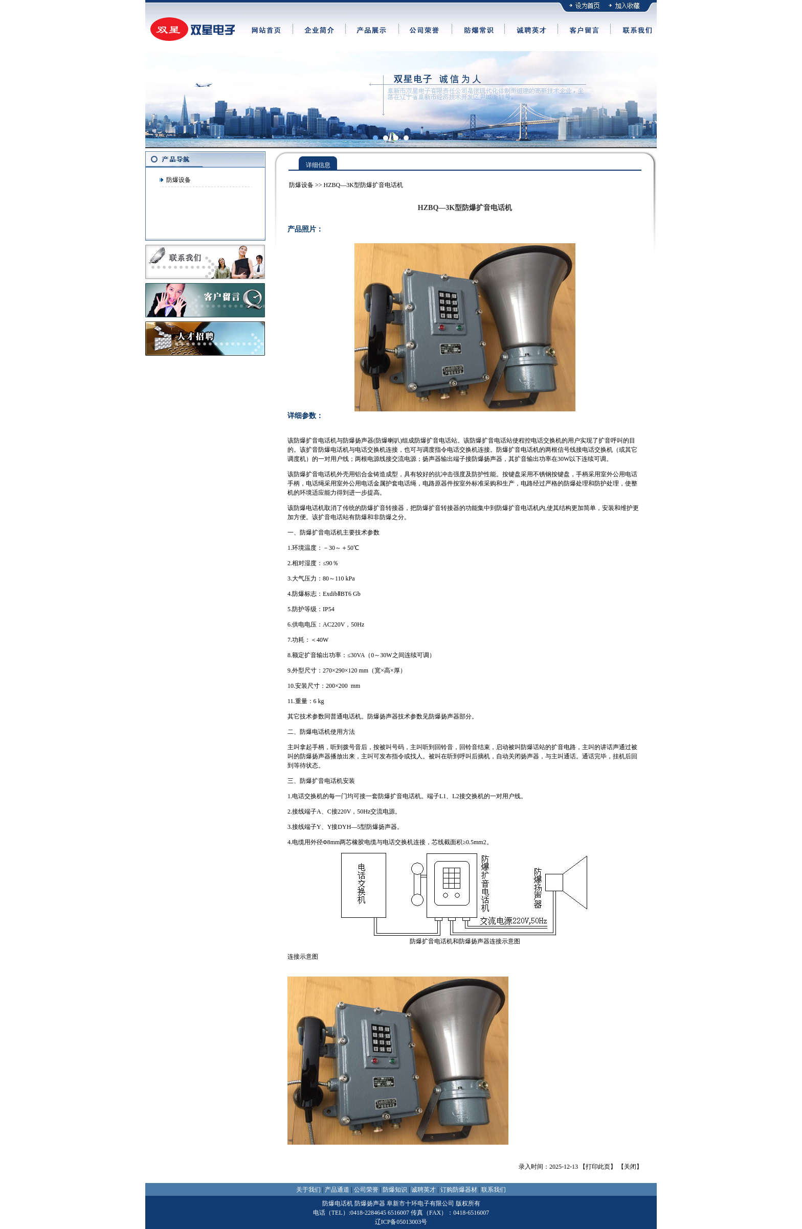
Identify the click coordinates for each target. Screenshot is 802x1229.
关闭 (630, 1166)
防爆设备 (178, 179)
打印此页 (598, 1166)
